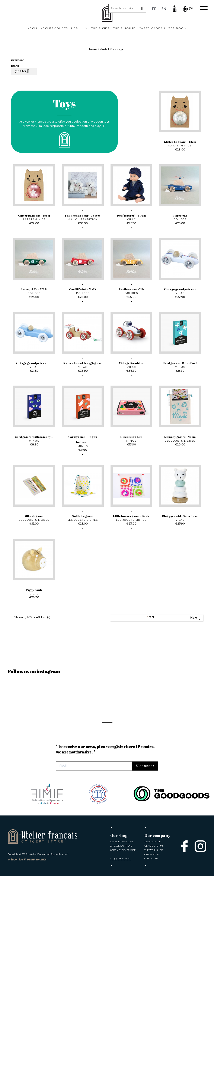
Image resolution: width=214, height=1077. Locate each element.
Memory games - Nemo (180, 437)
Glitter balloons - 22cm (180, 142)
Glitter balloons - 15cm (34, 215)
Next (196, 617)
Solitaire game (82, 516)
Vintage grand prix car (180, 289)
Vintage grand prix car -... (34, 363)
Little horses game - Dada (131, 516)
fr (154, 9)
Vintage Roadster (131, 363)
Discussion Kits (131, 437)
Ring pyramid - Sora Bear (180, 516)
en (163, 9)
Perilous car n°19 (131, 289)
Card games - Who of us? (180, 363)
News (32, 28)
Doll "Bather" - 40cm (131, 215)
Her (74, 28)
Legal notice (152, 841)
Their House (124, 28)
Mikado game (34, 516)
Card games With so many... (34, 437)
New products (54, 28)
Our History (152, 854)
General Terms (153, 845)
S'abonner (145, 766)
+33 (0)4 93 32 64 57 (120, 858)
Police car (180, 215)
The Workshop (153, 850)
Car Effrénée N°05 (82, 289)
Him (85, 28)
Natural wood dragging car (82, 363)
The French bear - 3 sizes (83, 215)
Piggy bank (34, 590)
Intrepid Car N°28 (34, 289)
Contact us (151, 858)
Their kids (100, 28)
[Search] (127, 8)
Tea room (178, 28)
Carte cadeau (152, 28)
